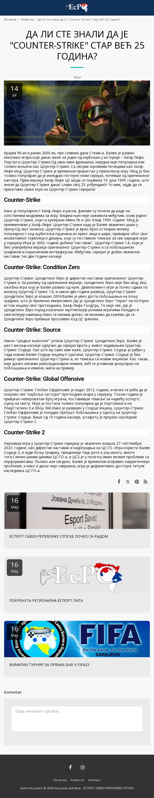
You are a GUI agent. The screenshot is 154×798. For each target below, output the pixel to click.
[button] (5, 7)
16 (14, 502)
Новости (27, 19)
